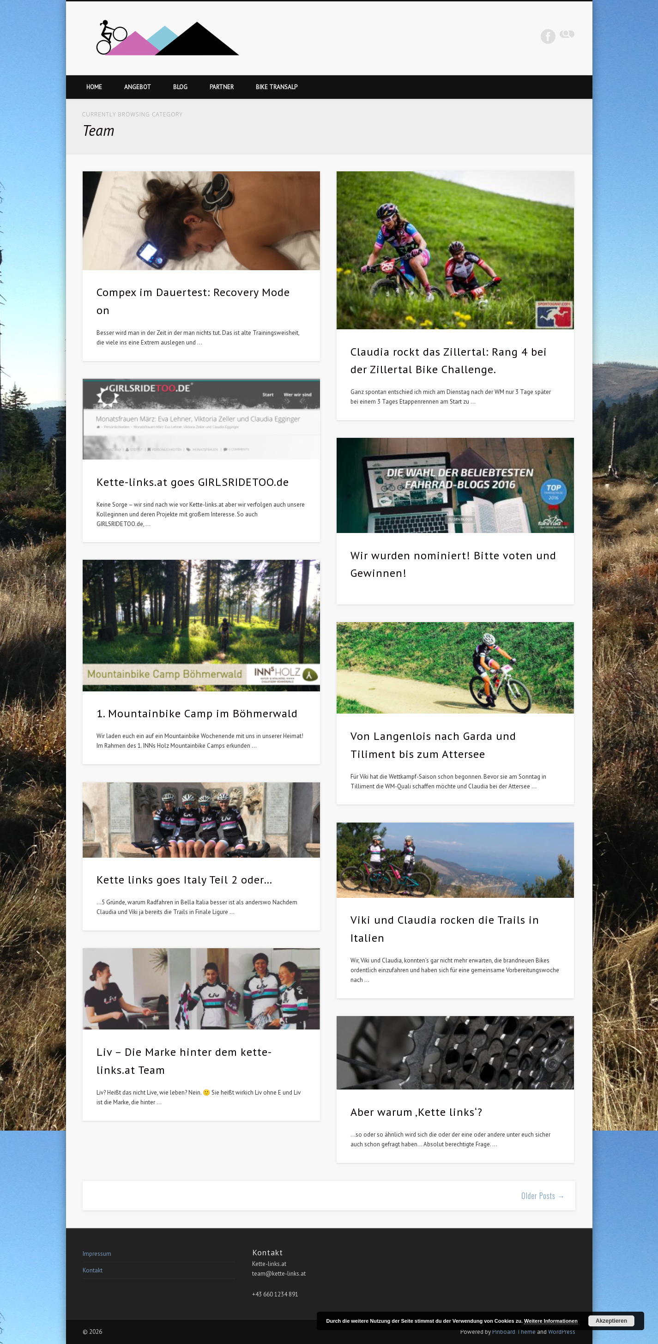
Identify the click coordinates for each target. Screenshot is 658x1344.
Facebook (548, 36)
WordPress (561, 1332)
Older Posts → (543, 1195)
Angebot (137, 87)
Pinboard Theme (514, 1332)
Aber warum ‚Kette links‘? (416, 1112)
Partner (222, 87)
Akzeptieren (611, 1321)
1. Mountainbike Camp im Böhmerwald (197, 713)
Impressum (97, 1254)
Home (94, 87)
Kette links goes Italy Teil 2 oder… (184, 879)
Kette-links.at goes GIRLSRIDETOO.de (193, 482)
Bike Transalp (276, 87)
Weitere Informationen (551, 1321)
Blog (180, 87)
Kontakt (93, 1270)
